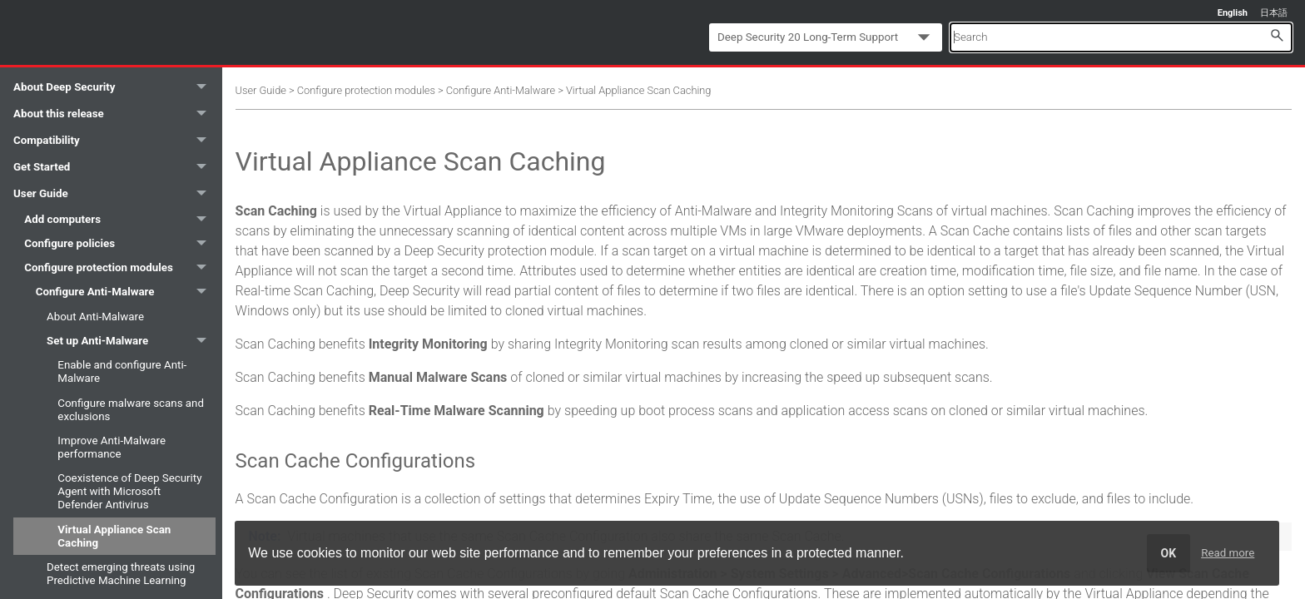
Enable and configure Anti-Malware (121, 371)
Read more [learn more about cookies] (1227, 553)
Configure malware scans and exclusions (130, 410)
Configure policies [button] (119, 243)
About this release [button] (114, 114)
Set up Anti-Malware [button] (131, 341)
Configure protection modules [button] (119, 267)
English (1233, 12)
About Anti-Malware (95, 316)
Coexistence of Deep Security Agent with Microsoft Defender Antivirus (129, 491)
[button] (1277, 34)
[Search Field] (1121, 37)
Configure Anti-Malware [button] (126, 292)
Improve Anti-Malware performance (111, 447)
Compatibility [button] (114, 140)
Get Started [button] (114, 167)
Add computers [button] (119, 219)
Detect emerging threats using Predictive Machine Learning (121, 574)
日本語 (1274, 12)
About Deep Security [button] (114, 87)
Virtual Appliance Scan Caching (114, 536)
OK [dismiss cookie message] (1169, 553)
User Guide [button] (114, 194)
